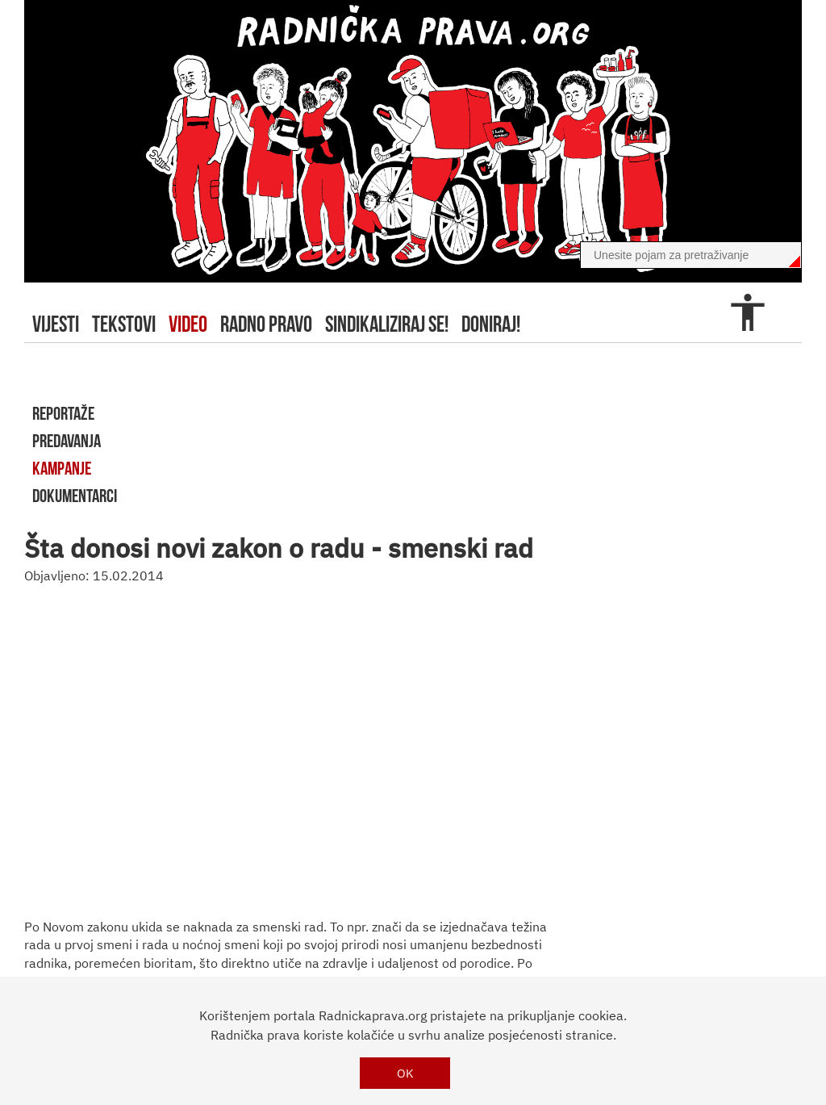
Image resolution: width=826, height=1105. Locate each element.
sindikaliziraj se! (386, 324)
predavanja (66, 440)
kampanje (61, 468)
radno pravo (266, 324)
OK (405, 1073)
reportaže (63, 413)
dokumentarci (74, 495)
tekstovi (124, 324)
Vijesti (55, 324)
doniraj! (490, 324)
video (188, 324)
